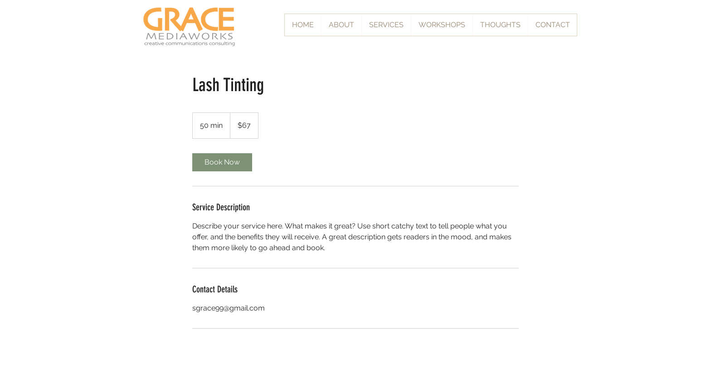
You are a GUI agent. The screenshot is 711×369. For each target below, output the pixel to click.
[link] (222, 162)
